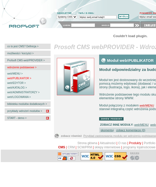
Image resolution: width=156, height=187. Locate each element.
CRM (71, 147)
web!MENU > (14, 73)
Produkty (135, 143)
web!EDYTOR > (16, 83)
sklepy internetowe (107, 147)
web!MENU (147, 105)
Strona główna (87, 143)
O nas (122, 143)
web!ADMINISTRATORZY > (22, 92)
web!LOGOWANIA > (18, 97)
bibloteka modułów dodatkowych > (26, 104)
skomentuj (107, 130)
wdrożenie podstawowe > (21, 67)
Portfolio (149, 143)
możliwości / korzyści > (19, 53)
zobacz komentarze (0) (130, 130)
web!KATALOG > (16, 87)
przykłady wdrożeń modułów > (24, 111)
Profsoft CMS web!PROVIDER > (25, 60)
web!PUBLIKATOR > (18, 78)
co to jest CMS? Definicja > (22, 46)
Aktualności (108, 143)
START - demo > (16, 118)
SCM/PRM (84, 147)
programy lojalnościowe (139, 147)
